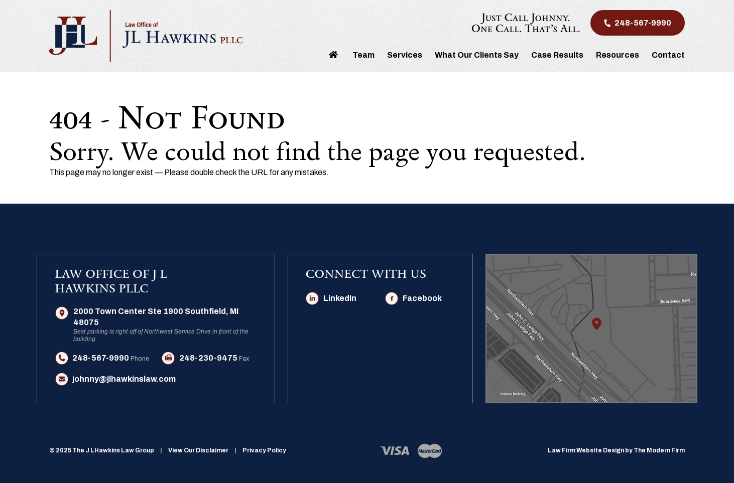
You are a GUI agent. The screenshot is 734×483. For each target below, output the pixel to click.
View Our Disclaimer (198, 450)
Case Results (557, 55)
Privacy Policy (264, 450)
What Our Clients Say (477, 55)
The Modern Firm (659, 450)
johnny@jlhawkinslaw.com (124, 379)
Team (363, 55)
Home (333, 54)
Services (404, 55)
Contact (668, 55)
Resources (617, 55)
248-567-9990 (643, 23)
